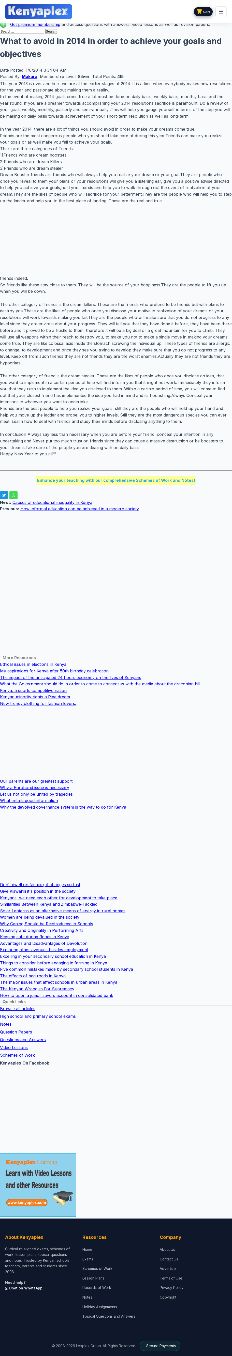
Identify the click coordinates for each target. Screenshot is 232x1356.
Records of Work (96, 1287)
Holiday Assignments (99, 1307)
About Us (167, 1249)
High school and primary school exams (38, 1016)
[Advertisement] (116, 239)
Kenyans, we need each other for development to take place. (59, 897)
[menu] (221, 11)
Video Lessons (14, 1047)
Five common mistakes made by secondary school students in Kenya (66, 969)
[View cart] (203, 11)
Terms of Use (171, 1278)
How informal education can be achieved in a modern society (79, 508)
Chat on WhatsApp (23, 1288)
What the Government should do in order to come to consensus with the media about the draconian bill (100, 683)
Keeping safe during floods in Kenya (34, 936)
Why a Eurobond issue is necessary (34, 787)
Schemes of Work (17, 1055)
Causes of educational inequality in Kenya (52, 502)
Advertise (168, 1268)
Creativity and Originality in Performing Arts (41, 930)
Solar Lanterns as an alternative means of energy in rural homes (62, 910)
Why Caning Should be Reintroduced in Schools (46, 923)
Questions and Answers (23, 1039)
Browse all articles (17, 1008)
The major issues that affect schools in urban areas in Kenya (58, 982)
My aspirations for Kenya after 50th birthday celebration (54, 670)
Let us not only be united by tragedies (36, 794)
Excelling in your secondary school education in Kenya (53, 956)
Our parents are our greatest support (36, 781)
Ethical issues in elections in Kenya (33, 664)
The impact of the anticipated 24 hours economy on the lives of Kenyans (70, 677)
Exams (87, 1259)
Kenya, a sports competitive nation (33, 690)
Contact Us (169, 1259)
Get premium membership (35, 24)
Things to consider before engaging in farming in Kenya (53, 962)
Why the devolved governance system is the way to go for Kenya (63, 807)
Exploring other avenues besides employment (44, 949)
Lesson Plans (93, 1278)
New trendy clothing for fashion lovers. (38, 703)
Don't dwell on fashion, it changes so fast (40, 884)
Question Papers (16, 1032)
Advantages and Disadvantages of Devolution (44, 943)
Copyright (168, 1297)
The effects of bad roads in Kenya (33, 975)
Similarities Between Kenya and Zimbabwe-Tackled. (49, 904)
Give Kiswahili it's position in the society (38, 891)
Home (87, 1249)
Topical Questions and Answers (108, 1316)
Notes (5, 1024)
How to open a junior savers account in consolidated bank (56, 995)
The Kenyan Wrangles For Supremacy (37, 988)
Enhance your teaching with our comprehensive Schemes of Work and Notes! (116, 480)
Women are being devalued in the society (39, 917)
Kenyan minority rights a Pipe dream (35, 696)
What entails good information (29, 800)
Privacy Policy (171, 1287)
